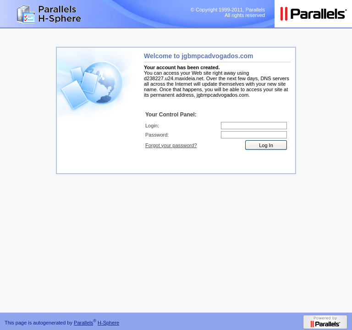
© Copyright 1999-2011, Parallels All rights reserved (228, 12)
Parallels (83, 322)
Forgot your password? (171, 145)
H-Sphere (108, 322)
